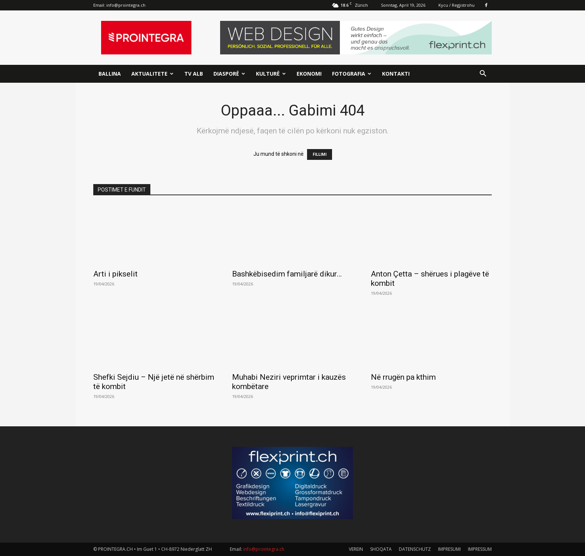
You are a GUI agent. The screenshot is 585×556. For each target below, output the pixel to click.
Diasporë (229, 73)
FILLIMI (319, 154)
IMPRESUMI (449, 549)
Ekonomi (309, 73)
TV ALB (193, 73)
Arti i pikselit (115, 273)
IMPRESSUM (480, 549)
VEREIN (356, 549)
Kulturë (271, 73)
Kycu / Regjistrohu (456, 5)
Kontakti (396, 73)
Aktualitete (152, 73)
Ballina (109, 73)
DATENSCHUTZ (415, 549)
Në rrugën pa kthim (403, 377)
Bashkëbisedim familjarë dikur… (287, 273)
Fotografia (351, 73)
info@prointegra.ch (126, 5)
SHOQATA (381, 549)
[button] (483, 74)
